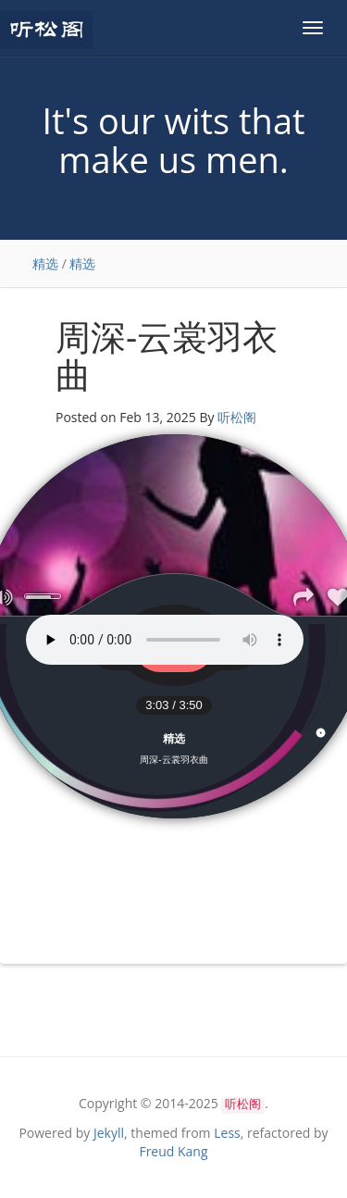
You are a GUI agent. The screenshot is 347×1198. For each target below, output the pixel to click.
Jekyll (108, 1133)
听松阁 (236, 417)
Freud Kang (173, 1151)
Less (227, 1133)
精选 (45, 263)
